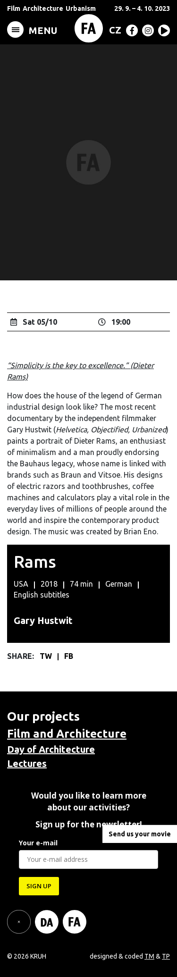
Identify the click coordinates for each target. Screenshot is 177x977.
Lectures (27, 763)
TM (149, 956)
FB (68, 656)
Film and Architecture (66, 733)
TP (166, 956)
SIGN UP (38, 886)
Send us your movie (140, 834)
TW (47, 656)
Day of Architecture (51, 749)
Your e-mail (38, 842)
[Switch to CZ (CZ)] (113, 30)
